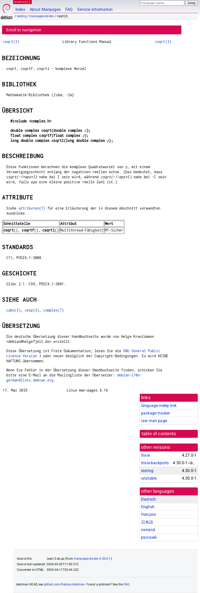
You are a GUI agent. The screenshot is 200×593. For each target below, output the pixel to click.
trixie (145, 455)
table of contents (159, 433)
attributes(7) (32, 208)
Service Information (95, 9)
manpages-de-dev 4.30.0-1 (92, 558)
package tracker (155, 413)
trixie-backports (155, 462)
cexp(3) (32, 310)
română (148, 529)
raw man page (154, 420)
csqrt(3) (11, 41)
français (148, 514)
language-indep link (159, 405)
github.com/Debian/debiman (64, 584)
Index (20, 9)
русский (148, 537)
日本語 (147, 522)
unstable (149, 478)
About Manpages (45, 9)
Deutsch (148, 499)
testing (21, 16)
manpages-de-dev (41, 16)
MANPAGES (22, 2)
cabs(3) (13, 310)
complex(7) (53, 310)
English (147, 506)
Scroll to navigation (23, 30)
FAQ (69, 9)
